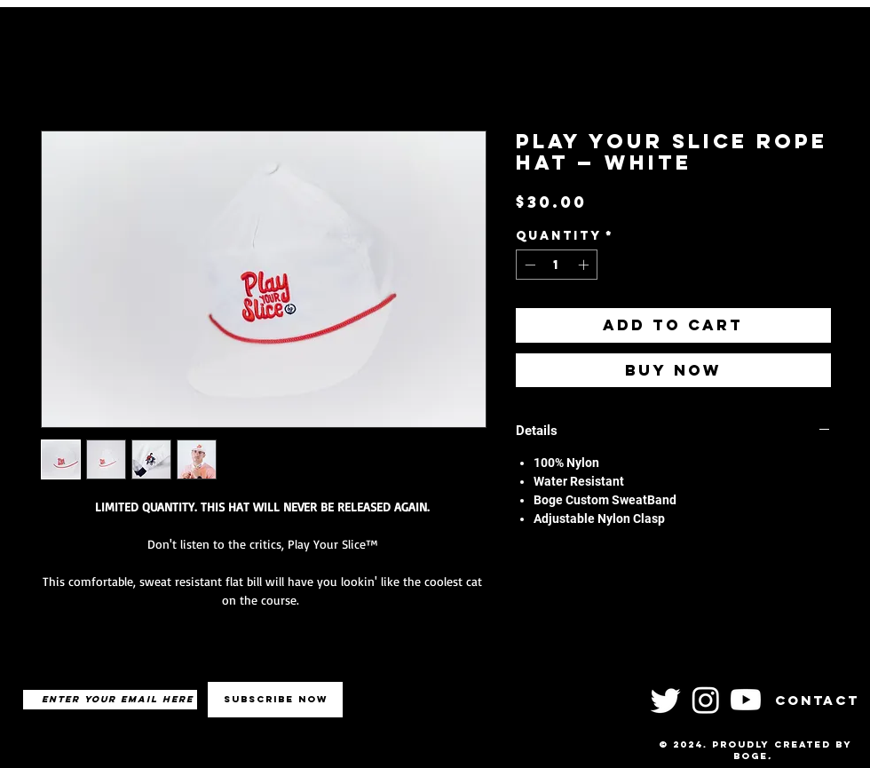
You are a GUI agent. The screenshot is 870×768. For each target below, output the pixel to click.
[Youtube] (745, 699)
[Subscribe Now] (275, 699)
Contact (817, 700)
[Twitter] (666, 699)
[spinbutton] (556, 264)
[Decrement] (528, 264)
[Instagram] (706, 699)
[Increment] (585, 264)
